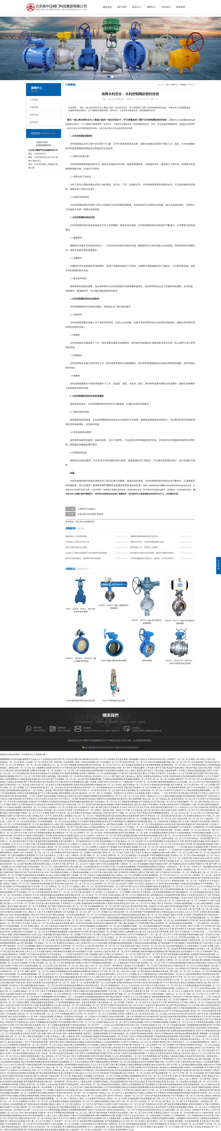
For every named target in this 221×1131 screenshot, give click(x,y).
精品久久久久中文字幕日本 (89, 957)
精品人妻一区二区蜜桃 (10, 991)
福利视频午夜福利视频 (188, 934)
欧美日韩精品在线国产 (85, 830)
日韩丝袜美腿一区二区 (122, 912)
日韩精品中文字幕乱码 (98, 850)
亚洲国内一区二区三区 (165, 1019)
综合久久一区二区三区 (181, 875)
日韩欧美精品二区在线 (42, 835)
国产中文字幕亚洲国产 (190, 1101)
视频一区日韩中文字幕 (118, 1045)
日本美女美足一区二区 (55, 909)
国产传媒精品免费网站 (71, 824)
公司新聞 (34, 100)
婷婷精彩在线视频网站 (131, 1076)
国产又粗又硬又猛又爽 (135, 773)
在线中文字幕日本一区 (59, 813)
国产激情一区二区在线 (114, 960)
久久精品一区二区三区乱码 (45, 1028)
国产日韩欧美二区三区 (180, 785)
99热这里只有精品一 (22, 929)
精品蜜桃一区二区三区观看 (23, 1093)
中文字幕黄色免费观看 (51, 912)
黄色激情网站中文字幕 (110, 841)
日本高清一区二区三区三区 (153, 946)
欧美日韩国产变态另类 (203, 773)
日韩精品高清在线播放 (59, 802)
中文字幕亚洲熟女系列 (75, 909)
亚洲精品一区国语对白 (114, 793)
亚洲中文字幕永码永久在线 (19, 816)
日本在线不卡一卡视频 (119, 782)
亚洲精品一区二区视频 (163, 1047)
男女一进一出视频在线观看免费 (55, 1025)
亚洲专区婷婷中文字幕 (198, 1104)
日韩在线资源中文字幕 (76, 1047)
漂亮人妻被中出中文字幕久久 (13, 1039)
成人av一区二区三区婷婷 (163, 779)
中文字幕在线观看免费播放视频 (196, 790)
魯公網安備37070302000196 (97, 747)
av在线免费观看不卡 (113, 1042)
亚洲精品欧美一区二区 (106, 926)
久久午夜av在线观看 (12, 807)
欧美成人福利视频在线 (153, 895)
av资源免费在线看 (172, 895)
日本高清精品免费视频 (129, 898)
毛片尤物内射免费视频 (127, 802)
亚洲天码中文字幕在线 (178, 793)
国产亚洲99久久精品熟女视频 (171, 1056)
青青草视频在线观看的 (80, 802)
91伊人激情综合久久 (20, 861)
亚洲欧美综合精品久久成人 (68, 943)
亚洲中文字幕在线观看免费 (60, 785)
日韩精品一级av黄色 (155, 960)
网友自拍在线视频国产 (169, 827)
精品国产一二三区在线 (177, 847)
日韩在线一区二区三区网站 (29, 1014)
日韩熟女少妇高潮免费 (193, 1067)
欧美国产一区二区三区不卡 (67, 1121)
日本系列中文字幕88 (172, 790)
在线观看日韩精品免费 (78, 765)
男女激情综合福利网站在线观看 (14, 940)
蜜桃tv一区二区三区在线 (131, 841)
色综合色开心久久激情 (66, 844)
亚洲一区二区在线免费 (184, 1112)
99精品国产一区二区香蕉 (103, 1129)
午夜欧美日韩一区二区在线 (207, 929)
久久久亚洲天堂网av (90, 1031)
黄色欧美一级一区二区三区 (29, 765)
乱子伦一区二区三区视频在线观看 (125, 765)
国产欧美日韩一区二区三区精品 (164, 949)
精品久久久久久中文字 (189, 912)
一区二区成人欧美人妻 (181, 909)
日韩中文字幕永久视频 (74, 991)
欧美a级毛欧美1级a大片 (174, 816)
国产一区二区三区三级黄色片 (73, 1059)
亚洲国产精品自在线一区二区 (109, 1022)
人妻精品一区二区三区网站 (15, 988)
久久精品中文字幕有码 (155, 1053)
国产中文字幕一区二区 (140, 782)
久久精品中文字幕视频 (107, 847)
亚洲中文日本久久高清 (180, 1087)
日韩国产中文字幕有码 (29, 954)
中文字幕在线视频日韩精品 (31, 827)
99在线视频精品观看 (75, 1079)
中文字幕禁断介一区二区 (142, 965)
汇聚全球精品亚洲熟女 (10, 1127)
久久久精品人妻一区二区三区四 (91, 844)
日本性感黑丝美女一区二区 (95, 985)
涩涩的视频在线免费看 (136, 1124)
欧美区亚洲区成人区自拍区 (89, 776)
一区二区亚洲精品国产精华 (23, 773)
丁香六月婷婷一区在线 (43, 830)
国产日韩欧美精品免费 (32, 1064)
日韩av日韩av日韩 (201, 858)
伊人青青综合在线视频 (15, 1121)
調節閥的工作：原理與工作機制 (144, 547)
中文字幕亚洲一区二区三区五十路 (22, 977)
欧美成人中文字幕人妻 (146, 830)
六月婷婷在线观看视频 (182, 903)
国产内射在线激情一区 (156, 940)
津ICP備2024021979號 (120, 747)
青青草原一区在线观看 (64, 762)
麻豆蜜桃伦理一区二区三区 (64, 833)
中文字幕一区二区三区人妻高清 (152, 847)
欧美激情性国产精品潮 (193, 796)
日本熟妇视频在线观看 (201, 833)
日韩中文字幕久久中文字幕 (199, 926)
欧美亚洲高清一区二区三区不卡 (185, 799)
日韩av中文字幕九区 (39, 915)
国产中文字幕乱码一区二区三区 (137, 1042)
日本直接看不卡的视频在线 (192, 827)
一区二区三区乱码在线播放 (65, 821)
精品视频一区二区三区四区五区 (43, 965)
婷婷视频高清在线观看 (49, 999)
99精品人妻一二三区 (202, 997)
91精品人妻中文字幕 (126, 830)
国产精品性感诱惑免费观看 (186, 1033)
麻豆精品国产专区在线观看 (58, 1022)
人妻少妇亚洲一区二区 (89, 1084)
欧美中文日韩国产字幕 (118, 787)
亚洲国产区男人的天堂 (110, 1053)
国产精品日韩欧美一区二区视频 (76, 852)
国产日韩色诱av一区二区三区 (104, 802)
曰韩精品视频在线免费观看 (42, 1002)
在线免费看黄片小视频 (15, 779)
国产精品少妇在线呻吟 (196, 1028)
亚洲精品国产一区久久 (118, 985)
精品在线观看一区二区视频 (51, 858)
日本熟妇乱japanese (169, 912)
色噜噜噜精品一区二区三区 (81, 1101)
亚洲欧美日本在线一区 (201, 1093)
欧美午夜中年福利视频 (112, 821)
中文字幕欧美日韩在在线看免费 (93, 818)
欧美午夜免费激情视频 (150, 765)
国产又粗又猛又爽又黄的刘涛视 (45, 903)
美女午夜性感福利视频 (64, 977)
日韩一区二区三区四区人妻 (137, 1121)
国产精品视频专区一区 (182, 892)
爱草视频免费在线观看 (17, 790)
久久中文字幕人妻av (98, 872)
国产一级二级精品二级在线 (40, 790)
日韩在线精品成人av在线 (160, 824)
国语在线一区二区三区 (68, 965)
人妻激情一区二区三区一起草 (205, 875)
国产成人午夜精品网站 (85, 1090)
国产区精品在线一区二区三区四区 (77, 804)
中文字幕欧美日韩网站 (184, 1045)
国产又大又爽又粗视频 (47, 793)
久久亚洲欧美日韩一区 (13, 1011)
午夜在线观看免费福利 (161, 892)
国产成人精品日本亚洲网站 (146, 804)
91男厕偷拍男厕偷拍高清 (93, 960)
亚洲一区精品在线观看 (85, 762)
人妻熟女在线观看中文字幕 (37, 1036)
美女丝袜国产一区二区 (194, 1050)
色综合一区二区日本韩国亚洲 (207, 971)
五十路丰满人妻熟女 (202, 1096)
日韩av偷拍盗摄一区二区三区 (204, 855)
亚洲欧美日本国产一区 (51, 1050)
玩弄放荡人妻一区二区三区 (160, 818)
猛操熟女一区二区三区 (171, 813)
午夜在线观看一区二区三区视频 (111, 1002)
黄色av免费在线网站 (111, 957)
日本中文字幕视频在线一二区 (140, 934)
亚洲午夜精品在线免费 (62, 835)
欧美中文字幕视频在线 (73, 782)
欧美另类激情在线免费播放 (70, 985)
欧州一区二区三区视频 (10, 838)
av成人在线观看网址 (77, 1045)
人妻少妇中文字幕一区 (130, 971)
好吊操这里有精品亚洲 (194, 1056)
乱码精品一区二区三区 (135, 1107)
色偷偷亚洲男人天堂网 (174, 770)
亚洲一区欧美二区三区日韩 (72, 917)
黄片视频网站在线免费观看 (135, 821)
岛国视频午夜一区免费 (96, 909)
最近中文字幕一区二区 (23, 997)
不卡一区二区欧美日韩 (182, 858)
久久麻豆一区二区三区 (37, 1101)
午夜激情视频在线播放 (146, 867)
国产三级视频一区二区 (31, 852)
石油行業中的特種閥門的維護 (90, 514)
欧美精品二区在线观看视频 (40, 821)
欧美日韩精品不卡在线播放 (47, 773)
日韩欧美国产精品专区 (13, 872)
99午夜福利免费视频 (69, 773)
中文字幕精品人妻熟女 (97, 1045)
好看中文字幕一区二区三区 (195, 906)
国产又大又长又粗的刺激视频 (111, 1011)
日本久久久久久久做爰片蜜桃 (37, 951)
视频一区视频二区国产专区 (96, 782)
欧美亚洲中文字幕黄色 (23, 799)
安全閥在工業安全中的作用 (77, 542)
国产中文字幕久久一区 (84, 790)
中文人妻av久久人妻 (163, 878)
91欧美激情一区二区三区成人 (35, 807)
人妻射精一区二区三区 (191, 830)
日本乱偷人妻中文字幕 (155, 768)
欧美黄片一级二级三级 (207, 949)
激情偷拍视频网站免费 (67, 898)
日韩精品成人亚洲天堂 (66, 796)
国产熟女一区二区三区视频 (203, 785)
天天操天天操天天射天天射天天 (129, 852)
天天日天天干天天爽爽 (124, 827)
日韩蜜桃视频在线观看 (196, 1025)
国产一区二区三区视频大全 (99, 912)
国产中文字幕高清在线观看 (177, 1011)
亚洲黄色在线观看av (152, 776)
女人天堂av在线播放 (80, 1062)
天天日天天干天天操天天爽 (23, 844)
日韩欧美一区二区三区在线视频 (133, 864)
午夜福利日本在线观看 (199, 821)
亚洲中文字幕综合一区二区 (151, 816)
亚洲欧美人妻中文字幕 (139, 872)
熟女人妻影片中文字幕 (164, 929)
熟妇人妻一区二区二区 (68, 818)
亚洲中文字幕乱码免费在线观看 (187, 1076)
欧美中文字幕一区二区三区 (182, 977)
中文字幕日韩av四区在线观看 (28, 1025)
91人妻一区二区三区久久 (193, 813)
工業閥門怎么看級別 (86, 509)
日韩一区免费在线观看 (145, 1025)
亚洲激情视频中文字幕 (114, 773)
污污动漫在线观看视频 (125, 867)
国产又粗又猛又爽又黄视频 (198, 960)
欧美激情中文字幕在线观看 (15, 886)
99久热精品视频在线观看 (96, 991)
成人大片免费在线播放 (188, 985)
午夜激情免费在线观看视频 (45, 841)
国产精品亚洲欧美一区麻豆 (118, 997)
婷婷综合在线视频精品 (122, 878)
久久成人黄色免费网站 (203, 903)
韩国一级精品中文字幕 (120, 810)
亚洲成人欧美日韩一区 (29, 1084)
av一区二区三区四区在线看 (129, 1067)
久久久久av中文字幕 (12, 1064)
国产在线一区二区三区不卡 (138, 903)
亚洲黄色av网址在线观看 (80, 878)
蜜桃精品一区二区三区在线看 (41, 940)
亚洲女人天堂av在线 (49, 1084)
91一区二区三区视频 (119, 889)
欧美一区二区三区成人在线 (101, 895)
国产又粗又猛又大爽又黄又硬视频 (159, 861)
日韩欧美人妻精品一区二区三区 (62, 1011)
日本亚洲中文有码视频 (80, 813)
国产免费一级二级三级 (202, 909)
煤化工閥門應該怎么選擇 (76, 547)
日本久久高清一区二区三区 (112, 977)
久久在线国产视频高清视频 (89, 821)
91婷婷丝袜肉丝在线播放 (34, 875)
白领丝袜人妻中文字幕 (34, 1076)
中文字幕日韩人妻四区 (131, 1090)
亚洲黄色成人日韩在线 (64, 869)
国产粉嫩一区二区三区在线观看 (128, 994)
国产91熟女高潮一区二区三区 (186, 818)
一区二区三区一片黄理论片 (190, 867)
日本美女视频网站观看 (148, 886)
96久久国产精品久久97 (118, 949)
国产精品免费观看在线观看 (127, 1070)
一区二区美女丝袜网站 (134, 1011)
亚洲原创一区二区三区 (180, 855)
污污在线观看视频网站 (65, 1002)
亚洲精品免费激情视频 (29, 1096)
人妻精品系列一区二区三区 (19, 768)
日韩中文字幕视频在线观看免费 (97, 963)
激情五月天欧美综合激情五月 (194, 895)
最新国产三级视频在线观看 (95, 1033)
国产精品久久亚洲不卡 (104, 1104)
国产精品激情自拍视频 (103, 804)
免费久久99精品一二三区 (157, 793)
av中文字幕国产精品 (18, 867)
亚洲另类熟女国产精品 (130, 946)
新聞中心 (151, 7)
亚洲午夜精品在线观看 (148, 835)
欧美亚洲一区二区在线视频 (82, 974)
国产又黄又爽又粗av (33, 782)
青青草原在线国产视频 (124, 968)
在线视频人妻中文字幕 (99, 954)
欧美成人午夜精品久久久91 (27, 895)
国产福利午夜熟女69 (57, 906)
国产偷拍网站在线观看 (133, 861)
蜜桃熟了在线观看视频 (188, 943)
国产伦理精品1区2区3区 (148, 802)
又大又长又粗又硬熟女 (45, 855)
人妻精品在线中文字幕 (118, 850)
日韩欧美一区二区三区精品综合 (202, 1002)
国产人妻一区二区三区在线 (29, 1050)
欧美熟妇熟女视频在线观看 (35, 1011)
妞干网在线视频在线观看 (163, 988)
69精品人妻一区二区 (149, 898)
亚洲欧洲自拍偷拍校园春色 (183, 1031)
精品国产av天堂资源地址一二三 (53, 954)
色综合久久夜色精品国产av (94, 824)
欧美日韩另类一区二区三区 (135, 762)
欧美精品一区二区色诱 (131, 957)
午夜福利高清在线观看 (160, 785)
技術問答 (34, 115)
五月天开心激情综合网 (53, 980)
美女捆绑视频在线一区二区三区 (102, 906)
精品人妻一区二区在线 (91, 1096)
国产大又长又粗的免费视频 (151, 1050)
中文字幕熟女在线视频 (37, 878)
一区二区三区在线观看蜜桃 (146, 827)
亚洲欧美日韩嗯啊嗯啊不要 (68, 1031)
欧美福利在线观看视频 (13, 1081)
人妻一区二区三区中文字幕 (165, 934)
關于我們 (122, 7)
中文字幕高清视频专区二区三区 (25, 824)
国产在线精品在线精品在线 (129, 915)
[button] (108, 76)
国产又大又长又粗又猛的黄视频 (74, 889)
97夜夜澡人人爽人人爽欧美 (44, 898)
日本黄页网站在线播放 (114, 770)
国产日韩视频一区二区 (115, 940)
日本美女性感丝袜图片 (105, 974)
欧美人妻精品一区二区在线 (108, 1090)
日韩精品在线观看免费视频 (145, 943)
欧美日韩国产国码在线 (13, 1076)
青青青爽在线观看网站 (71, 960)
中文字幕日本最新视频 (17, 802)
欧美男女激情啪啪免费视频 (129, 869)
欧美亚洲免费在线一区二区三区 (156, 875)
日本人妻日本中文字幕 (156, 1002)
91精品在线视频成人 (94, 1042)
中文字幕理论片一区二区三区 (123, 954)
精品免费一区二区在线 (92, 892)
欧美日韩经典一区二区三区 (134, 1039)
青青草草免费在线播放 (195, 841)
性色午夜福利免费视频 (19, 915)
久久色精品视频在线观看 (171, 796)
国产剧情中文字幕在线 (184, 929)
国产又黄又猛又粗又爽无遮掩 (155, 932)
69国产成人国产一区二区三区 (147, 838)
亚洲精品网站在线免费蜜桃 (140, 1098)
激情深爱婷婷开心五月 (197, 1016)
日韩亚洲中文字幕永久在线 (201, 793)
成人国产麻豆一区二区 (169, 1101)
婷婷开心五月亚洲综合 (205, 1047)
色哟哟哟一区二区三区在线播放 (124, 1062)
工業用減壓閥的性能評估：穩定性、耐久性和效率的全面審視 (153, 558)
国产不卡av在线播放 (196, 787)
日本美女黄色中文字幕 (174, 841)
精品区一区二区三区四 (10, 923)
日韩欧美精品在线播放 (74, 1042)
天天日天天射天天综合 (43, 799)
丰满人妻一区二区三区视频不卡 (196, 900)
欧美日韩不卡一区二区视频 (58, 974)
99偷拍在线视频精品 (113, 920)
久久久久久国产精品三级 (113, 776)
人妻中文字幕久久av (128, 886)
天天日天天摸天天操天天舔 (29, 847)
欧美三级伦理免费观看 (19, 770)
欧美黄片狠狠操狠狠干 (51, 949)
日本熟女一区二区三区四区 (138, 1073)
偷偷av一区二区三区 (30, 991)
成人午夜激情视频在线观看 (79, 1067)
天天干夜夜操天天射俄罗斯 (137, 977)
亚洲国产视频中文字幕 (210, 850)
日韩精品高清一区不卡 (41, 816)
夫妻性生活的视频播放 (131, 1084)
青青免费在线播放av (187, 949)
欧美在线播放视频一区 (10, 1047)
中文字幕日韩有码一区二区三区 (163, 985)
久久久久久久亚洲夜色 (133, 1028)
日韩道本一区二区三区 (153, 881)
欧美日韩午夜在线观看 (33, 1115)
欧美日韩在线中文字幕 (78, 954)
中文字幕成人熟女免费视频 (149, 813)
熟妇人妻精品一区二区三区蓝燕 (55, 847)
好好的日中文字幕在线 (62, 768)
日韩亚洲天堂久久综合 (122, 1047)
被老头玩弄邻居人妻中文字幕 (164, 1064)
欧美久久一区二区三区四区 (68, 1096)
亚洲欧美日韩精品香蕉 (196, 963)
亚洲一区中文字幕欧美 (179, 932)
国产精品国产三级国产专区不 (125, 980)
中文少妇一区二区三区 (129, 796)
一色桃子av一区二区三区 (105, 835)
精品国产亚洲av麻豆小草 (177, 768)
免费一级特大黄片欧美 (74, 968)
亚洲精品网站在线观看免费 (91, 770)
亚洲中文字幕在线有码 (155, 1005)
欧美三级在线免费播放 (143, 878)
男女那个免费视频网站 (43, 997)
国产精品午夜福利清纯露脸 (98, 900)
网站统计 (135, 747)
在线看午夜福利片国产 (169, 804)
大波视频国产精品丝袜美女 (187, 1118)
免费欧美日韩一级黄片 (142, 988)
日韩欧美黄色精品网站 (177, 1016)
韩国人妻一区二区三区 (176, 762)
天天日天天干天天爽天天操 (93, 934)
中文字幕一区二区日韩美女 (120, 991)
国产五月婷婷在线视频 (133, 1022)
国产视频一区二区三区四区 (95, 855)
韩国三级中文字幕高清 (108, 807)
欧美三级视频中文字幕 (121, 900)
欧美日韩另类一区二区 (104, 790)
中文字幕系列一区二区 (13, 881)
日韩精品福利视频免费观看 (110, 861)
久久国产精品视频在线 (156, 1124)
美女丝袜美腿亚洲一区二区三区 (56, 982)
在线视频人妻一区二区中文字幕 (203, 1081)
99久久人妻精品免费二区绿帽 (86, 1081)
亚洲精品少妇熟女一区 (163, 1112)
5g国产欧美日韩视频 (173, 906)
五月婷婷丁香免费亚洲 (74, 810)
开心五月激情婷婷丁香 (197, 762)
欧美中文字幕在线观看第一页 (56, 827)
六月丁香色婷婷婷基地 (196, 765)
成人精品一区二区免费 (106, 830)
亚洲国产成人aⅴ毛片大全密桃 (205, 980)
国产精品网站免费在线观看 (33, 864)
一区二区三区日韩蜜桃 (51, 852)
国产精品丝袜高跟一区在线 (204, 824)
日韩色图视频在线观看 (47, 957)
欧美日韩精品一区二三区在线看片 (69, 997)
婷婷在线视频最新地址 (172, 1084)
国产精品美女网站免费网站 (207, 920)
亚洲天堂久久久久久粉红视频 (94, 943)
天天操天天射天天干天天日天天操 (135, 807)
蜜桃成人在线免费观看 (13, 1104)
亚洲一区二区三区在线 (17, 821)
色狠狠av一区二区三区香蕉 (12, 762)
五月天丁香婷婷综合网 (174, 881)
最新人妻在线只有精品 (120, 1127)
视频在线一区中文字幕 (95, 1107)
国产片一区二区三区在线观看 (104, 1014)
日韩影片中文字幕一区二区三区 (105, 971)
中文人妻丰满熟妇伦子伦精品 (131, 1093)
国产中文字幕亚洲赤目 (116, 934)
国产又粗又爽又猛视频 (124, 923)
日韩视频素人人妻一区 (190, 804)
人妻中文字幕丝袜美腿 (97, 1112)
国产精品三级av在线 (198, 768)
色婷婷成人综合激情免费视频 (98, 980)
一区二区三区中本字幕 (71, 892)
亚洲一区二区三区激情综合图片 (190, 1019)
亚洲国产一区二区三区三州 (66, 770)
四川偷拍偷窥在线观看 (203, 844)
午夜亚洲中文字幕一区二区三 (146, 991)
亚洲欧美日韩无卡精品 (58, 878)
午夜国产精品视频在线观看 (141, 1033)
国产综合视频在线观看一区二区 (45, 889)
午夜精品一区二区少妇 (93, 920)
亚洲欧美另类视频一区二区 (41, 770)
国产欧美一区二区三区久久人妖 (76, 946)
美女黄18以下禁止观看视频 (129, 799)
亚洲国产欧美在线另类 (118, 1059)
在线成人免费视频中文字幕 (130, 932)
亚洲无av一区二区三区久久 (60, 886)
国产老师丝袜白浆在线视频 (135, 920)
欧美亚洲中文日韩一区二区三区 (68, 920)
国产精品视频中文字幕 (167, 943)
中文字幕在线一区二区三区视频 (106, 1076)
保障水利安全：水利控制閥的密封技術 (147, 542)
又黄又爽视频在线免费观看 (23, 855)
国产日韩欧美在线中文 (189, 850)
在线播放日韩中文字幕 (179, 821)
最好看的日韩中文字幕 (23, 841)
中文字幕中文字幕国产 (155, 773)
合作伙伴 (166, 7)
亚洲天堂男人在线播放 (62, 816)
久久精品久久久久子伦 (187, 807)
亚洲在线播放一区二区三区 (40, 867)
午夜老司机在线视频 (150, 982)
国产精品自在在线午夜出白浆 (113, 1031)
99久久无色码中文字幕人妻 (86, 807)
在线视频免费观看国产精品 (80, 1110)
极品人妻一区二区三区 (169, 835)
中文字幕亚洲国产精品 (145, 923)
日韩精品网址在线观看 (152, 869)
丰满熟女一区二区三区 (175, 960)
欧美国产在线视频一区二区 (64, 929)
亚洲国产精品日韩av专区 (143, 1019)
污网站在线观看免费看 (13, 1129)
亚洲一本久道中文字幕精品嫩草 (130, 768)
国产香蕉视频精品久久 (114, 1121)
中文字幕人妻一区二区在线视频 (190, 1073)
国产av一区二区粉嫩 (138, 818)
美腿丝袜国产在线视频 (81, 1076)
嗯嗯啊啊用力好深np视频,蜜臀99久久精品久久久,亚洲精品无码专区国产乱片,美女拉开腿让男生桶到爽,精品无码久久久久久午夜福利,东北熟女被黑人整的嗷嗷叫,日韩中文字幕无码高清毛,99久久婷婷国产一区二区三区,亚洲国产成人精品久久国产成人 (108, 759)
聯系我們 (180, 7)
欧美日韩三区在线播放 (184, 1047)
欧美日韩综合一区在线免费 (198, 838)
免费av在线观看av (46, 977)
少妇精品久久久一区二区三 (187, 988)
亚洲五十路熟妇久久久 (149, 796)
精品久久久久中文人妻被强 (65, 1118)
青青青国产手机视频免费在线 (146, 912)
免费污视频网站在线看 (105, 1115)
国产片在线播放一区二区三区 (109, 762)
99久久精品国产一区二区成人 (78, 1129)
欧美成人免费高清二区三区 (182, 810)
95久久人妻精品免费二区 (206, 1112)
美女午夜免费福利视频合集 (172, 889)
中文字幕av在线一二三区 (196, 889)
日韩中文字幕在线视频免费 (107, 864)
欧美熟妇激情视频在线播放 (185, 878)
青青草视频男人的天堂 (68, 793)
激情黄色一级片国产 (77, 900)
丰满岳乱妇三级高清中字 (59, 926)
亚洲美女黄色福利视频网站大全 (164, 782)
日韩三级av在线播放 (28, 1112)
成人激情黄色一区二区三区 (53, 1056)
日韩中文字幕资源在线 (87, 1011)
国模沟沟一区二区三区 (185, 779)
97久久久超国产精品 (58, 881)
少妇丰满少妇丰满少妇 (177, 1014)
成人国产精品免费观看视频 (90, 779)
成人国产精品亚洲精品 (99, 889)
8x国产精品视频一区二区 (159, 920)
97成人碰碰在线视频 (115, 1107)
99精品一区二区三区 (20, 883)
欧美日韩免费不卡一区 (68, 841)
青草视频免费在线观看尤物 (35, 1081)
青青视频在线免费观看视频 (120, 943)
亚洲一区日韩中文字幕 (209, 934)
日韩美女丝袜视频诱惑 (27, 793)
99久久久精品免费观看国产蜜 (192, 974)
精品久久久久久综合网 (83, 835)
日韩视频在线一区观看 (72, 1019)
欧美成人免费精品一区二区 (91, 773)
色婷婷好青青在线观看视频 (134, 1008)
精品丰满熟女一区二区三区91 (136, 785)
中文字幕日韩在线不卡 (85, 869)
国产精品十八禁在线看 (153, 770)
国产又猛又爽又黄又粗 (34, 872)
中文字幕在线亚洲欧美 (205, 810)
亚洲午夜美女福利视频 (45, 776)
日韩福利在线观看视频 (40, 883)
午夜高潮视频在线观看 (159, 855)
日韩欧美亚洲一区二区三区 (185, 965)
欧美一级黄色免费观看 (108, 833)
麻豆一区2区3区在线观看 (81, 923)
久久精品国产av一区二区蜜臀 (117, 892)
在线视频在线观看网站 (95, 997)
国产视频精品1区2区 (178, 864)
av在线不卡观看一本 (128, 883)
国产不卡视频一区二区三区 (124, 813)
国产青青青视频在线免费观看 (176, 954)
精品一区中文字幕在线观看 (31, 1042)
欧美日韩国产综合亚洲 (139, 1118)
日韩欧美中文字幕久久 (202, 1110)
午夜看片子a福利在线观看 (98, 875)
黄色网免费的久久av (49, 1005)
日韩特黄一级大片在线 (53, 810)
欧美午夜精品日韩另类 (51, 804)
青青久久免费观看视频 (89, 1053)
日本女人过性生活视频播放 (83, 926)
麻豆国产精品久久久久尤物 (87, 977)
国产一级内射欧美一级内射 (118, 965)
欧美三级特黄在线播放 (181, 824)
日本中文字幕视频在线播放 (39, 833)
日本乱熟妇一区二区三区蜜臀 (179, 773)
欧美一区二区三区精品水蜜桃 (16, 1002)
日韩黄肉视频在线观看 (74, 1064)
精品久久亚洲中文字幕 (55, 864)
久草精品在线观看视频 (195, 770)
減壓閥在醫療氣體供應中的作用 (144, 536)
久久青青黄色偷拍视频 (31, 838)
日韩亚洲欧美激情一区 (168, 974)
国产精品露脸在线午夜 (79, 988)
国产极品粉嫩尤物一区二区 (201, 917)
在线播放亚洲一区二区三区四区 (108, 785)
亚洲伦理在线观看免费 (83, 785)
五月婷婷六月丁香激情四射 (161, 1059)
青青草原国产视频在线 (63, 790)
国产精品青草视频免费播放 (175, 1104)
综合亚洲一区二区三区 (148, 1101)
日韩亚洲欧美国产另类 (10, 982)
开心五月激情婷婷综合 (206, 779)
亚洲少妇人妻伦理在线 (155, 1107)
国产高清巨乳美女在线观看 (89, 1118)
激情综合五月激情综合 (52, 838)
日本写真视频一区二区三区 (41, 869)
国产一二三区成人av (104, 1025)
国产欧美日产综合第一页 (166, 968)
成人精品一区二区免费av (177, 1081)
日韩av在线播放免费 (157, 762)
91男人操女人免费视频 (42, 934)
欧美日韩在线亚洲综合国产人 (163, 807)
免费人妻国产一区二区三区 (177, 852)
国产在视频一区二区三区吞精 (16, 869)
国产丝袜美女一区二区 (68, 1005)
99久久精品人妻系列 (134, 770)
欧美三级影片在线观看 (31, 982)
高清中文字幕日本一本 (170, 957)
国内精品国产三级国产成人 (29, 850)
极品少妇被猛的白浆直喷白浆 (193, 982)
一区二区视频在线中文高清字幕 (126, 963)
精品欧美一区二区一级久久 (91, 793)
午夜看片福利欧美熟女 (172, 776)
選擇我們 (34, 122)
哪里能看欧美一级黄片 (10, 852)
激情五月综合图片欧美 (74, 980)
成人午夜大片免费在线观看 (81, 994)
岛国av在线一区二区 (39, 785)
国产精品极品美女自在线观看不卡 (180, 951)
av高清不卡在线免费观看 (179, 833)
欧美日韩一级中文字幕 (198, 1014)
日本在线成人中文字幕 (139, 985)
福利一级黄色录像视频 (86, 1002)
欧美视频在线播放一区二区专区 (138, 779)
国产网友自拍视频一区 (117, 824)
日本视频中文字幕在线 (95, 858)
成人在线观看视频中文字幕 (182, 920)
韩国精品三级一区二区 (194, 869)
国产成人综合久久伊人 (135, 1005)
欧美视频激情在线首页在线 (207, 861)
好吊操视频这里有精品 (203, 892)
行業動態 (34, 107)
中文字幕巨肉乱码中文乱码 (29, 804)
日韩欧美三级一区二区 (62, 1070)
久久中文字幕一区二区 (64, 830)
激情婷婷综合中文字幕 (89, 841)
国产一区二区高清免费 (105, 982)
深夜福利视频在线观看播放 (52, 895)
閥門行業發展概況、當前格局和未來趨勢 (83, 558)
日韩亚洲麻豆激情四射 (47, 818)
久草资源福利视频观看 (45, 844)
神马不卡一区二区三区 (25, 776)
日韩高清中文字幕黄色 (140, 892)
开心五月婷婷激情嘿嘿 (153, 841)
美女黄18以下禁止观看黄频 (104, 1067)
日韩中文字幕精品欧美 (205, 1031)
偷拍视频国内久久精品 (50, 824)
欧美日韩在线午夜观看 (101, 1056)
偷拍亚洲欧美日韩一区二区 (76, 895)
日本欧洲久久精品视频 (106, 869)
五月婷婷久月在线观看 (134, 793)
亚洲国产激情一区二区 (191, 957)
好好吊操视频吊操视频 (87, 796)
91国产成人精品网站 (42, 1008)
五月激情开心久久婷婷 (70, 903)
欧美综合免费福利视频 (149, 1062)
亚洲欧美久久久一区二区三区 (54, 765)
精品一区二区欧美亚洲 (158, 821)
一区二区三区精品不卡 (210, 937)
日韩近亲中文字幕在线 (116, 844)
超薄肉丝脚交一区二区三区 (173, 765)
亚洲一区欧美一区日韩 (57, 900)
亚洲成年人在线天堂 (87, 1008)
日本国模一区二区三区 (189, 782)
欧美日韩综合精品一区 (108, 886)
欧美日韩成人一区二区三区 (159, 844)
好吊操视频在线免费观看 (56, 932)
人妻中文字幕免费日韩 (135, 1016)
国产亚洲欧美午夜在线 (85, 799)
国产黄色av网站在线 (60, 883)
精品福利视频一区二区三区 (74, 1112)
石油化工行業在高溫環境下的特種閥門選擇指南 (86, 553)
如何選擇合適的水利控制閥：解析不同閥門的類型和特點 (153, 553)
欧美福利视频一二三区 (25, 796)
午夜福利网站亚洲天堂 (104, 816)
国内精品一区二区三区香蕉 (150, 980)
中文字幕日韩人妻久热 (140, 810)
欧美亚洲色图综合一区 (108, 796)
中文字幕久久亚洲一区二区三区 (34, 923)
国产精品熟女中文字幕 (53, 782)
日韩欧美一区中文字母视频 (49, 1112)
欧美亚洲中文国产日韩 (31, 1033)
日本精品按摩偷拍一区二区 (101, 827)
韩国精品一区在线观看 (138, 855)
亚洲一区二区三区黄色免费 (82, 982)
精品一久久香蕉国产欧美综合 (93, 1098)
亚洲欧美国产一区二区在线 (17, 785)
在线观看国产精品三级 (73, 838)
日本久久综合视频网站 (29, 999)
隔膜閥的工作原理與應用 (76, 536)
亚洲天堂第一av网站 (9, 932)
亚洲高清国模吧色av (22, 934)
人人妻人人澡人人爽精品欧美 (196, 1090)
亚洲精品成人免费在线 (178, 1039)
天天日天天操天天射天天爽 (99, 1047)
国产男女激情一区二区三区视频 (143, 787)
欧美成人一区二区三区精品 (207, 1045)
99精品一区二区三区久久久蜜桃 (35, 813)
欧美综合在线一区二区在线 (154, 1014)
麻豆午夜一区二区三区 (200, 852)
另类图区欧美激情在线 (49, 917)
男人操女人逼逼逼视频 (21, 889)
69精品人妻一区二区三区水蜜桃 (128, 895)
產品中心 (136, 7)
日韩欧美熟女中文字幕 (78, 932)
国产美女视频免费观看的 (84, 768)
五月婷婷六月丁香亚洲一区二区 (181, 1124)
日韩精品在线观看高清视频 (162, 1118)
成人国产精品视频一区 (27, 943)
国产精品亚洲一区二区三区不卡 (105, 946)
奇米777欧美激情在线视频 (56, 872)
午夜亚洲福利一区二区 (66, 776)
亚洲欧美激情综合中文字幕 (198, 816)
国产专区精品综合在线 (76, 787)
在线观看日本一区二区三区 (12, 971)
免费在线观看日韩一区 (161, 858)
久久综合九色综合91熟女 (122, 838)
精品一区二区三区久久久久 (81, 883)
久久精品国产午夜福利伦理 (79, 881)
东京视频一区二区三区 (45, 963)
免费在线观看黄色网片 (161, 997)
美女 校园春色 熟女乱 (155, 1011)
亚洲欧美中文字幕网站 (38, 802)
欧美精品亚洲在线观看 (153, 1028)
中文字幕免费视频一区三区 (15, 926)
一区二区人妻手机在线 (199, 802)
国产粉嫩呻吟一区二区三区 (188, 999)
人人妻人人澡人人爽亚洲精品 (56, 1115)
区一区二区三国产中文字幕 (15, 833)
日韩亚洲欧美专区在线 (63, 867)
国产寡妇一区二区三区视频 (105, 1050)
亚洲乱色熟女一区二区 (210, 835)
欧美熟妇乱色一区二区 (55, 1079)
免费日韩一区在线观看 (84, 867)
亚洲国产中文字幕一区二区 (208, 1124)
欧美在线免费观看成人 (159, 1087)
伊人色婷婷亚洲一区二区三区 (149, 790)
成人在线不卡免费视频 (36, 1022)
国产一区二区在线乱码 (55, 787)
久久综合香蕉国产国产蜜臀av (69, 963)
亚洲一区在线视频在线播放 (155, 833)
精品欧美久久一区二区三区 (166, 937)
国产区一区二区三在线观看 (159, 1008)
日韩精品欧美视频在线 (87, 861)
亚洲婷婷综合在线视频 (23, 1028)
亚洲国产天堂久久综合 (126, 1115)
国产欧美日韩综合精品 (106, 768)
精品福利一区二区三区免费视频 (33, 906)
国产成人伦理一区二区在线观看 (106, 881)
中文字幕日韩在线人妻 (152, 1067)
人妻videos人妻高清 (133, 776)
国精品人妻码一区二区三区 (85, 886)
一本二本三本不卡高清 (37, 1039)
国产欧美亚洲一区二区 (99, 765)
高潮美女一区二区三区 (87, 833)
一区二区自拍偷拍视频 (147, 926)
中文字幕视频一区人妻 (100, 988)
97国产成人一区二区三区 (177, 917)
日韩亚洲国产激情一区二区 (103, 852)
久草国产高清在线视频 (45, 796)
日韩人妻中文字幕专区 (51, 937)
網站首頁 (107, 7)
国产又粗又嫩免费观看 (144, 968)
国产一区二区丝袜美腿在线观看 (172, 787)
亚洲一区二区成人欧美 (184, 861)
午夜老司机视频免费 (67, 957)
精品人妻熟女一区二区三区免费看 (126, 875)
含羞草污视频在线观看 (201, 1087)
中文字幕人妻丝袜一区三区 (23, 1107)
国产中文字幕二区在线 (191, 1127)
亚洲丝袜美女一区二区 (13, 1079)
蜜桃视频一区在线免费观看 (186, 1121)
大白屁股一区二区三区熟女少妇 (39, 762)
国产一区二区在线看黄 (97, 787)
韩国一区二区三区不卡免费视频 (91, 929)
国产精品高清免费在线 (136, 917)
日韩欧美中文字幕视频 (138, 1059)
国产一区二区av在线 (16, 900)
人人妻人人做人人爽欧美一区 (69, 855)
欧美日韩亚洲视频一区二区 (130, 833)
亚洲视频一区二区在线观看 (167, 923)
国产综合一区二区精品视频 (20, 1008)
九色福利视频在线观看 (177, 940)
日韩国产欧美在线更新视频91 (97, 838)
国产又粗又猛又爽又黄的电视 (129, 906)
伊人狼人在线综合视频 (56, 875)
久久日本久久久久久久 (193, 886)
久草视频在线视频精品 (53, 968)
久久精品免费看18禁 (161, 1031)
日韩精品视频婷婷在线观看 (118, 858)
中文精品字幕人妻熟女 (173, 869)
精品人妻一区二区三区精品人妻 (156, 799)
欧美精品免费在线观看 (193, 776)
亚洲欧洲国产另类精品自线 (92, 940)
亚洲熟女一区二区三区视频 (161, 1045)
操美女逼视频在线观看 (127, 835)
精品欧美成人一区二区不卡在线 (202, 1039)
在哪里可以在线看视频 (106, 799)
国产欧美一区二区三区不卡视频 (80, 864)
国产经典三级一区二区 (138, 824)
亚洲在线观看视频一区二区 (35, 881)
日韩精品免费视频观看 (101, 878)
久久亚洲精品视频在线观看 (31, 968)
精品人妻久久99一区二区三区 (93, 965)
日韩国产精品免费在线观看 (70, 1028)
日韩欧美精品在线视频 (61, 951)
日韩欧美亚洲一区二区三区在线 (202, 940)
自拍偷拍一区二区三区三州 (106, 883)
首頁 (167, 85)
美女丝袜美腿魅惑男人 (176, 946)
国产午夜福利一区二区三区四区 (172, 926)
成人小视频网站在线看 (41, 768)
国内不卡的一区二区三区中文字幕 (157, 1076)
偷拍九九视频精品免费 (198, 847)
